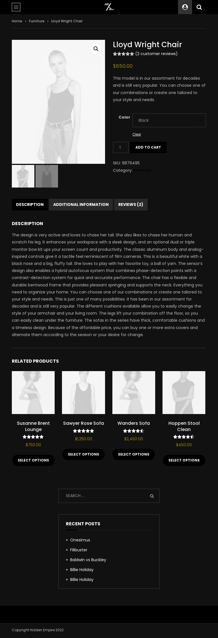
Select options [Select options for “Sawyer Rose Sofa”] (83, 454)
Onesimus (80, 540)
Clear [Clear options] (136, 134)
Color (124, 117)
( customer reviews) (156, 53)
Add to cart (148, 147)
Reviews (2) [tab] (130, 205)
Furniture (37, 21)
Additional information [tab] (81, 205)
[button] (96, 49)
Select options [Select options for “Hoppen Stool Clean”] (184, 460)
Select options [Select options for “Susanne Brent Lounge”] (33, 460)
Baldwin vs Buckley (88, 560)
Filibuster (78, 550)
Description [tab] (30, 205)
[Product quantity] (121, 147)
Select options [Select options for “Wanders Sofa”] (133, 454)
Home (17, 21)
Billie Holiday (82, 570)
